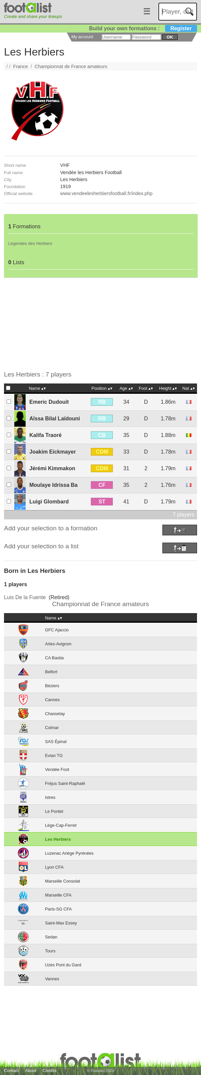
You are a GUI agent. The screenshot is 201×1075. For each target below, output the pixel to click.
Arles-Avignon (58, 643)
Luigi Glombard (49, 501)
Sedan (51, 936)
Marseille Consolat (62, 881)
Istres (50, 797)
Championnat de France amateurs (71, 66)
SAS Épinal (56, 741)
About (30, 1070)
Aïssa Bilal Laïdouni (54, 418)
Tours (50, 950)
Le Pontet (54, 811)
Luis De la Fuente (25, 597)
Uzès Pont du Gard (63, 964)
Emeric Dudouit (49, 402)
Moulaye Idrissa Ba (53, 485)
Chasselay (55, 713)
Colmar (52, 727)
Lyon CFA (54, 867)
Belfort (51, 671)
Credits (49, 1070)
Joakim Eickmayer (52, 452)
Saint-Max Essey (61, 922)
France (20, 66)
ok (170, 37)
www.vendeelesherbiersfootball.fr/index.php (106, 193)
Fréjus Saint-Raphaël (65, 783)
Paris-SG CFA (58, 909)
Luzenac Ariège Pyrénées (69, 853)
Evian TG (54, 755)
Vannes (52, 978)
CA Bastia (54, 657)
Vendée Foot (57, 769)
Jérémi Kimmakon (52, 468)
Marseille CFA (58, 895)
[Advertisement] (100, 324)
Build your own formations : (143, 28)
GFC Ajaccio (57, 629)
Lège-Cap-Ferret (61, 825)
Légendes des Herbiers (30, 243)
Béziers (52, 685)
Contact (11, 1070)
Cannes (52, 699)
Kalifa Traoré (45, 435)
